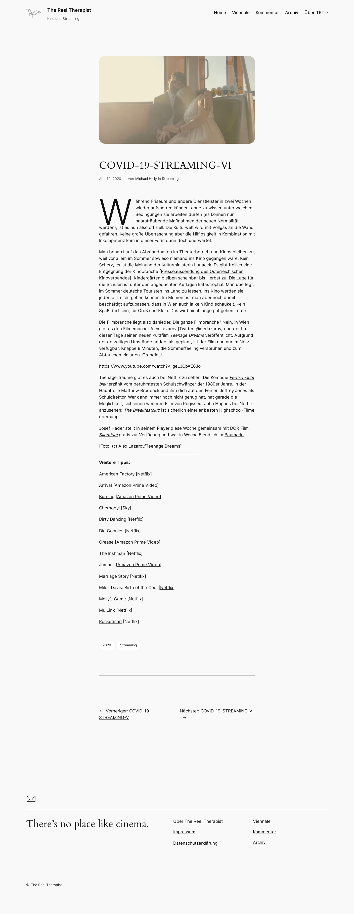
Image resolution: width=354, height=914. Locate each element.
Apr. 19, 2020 (110, 178)
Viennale (262, 821)
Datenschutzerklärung (195, 843)
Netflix (166, 587)
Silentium (108, 434)
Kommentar (264, 831)
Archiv (259, 842)
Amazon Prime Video (136, 485)
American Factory (117, 473)
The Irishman (112, 553)
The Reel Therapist (69, 10)
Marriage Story (114, 576)
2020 (107, 645)
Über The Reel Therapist (198, 821)
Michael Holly (146, 178)
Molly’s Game (112, 598)
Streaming (170, 178)
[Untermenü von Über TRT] (326, 12)
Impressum (184, 831)
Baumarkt (234, 434)
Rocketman (110, 621)
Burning (106, 496)
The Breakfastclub (142, 410)
